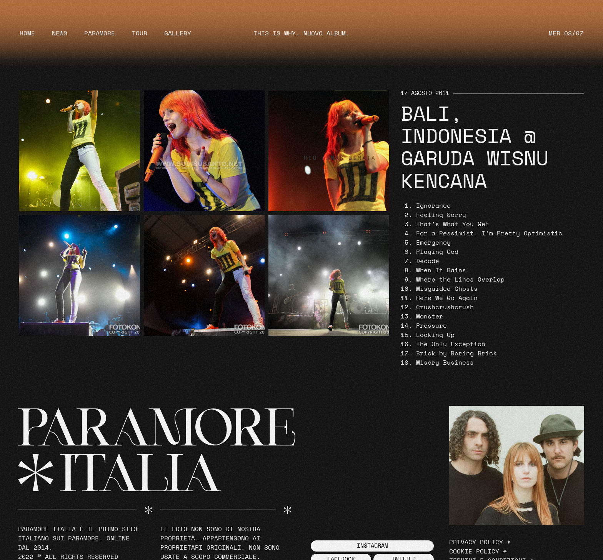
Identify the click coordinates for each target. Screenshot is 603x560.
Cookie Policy (474, 551)
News (59, 33)
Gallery (177, 33)
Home (27, 33)
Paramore (99, 33)
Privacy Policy (476, 542)
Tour (139, 33)
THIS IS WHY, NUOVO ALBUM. (301, 33)
